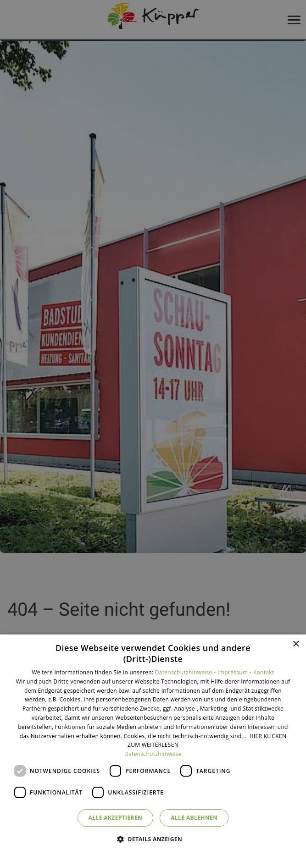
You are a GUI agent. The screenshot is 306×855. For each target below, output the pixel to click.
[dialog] (153, 744)
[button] (153, 838)
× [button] (295, 644)
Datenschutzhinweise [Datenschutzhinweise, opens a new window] (153, 754)
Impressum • (235, 672)
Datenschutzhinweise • (186, 672)
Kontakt (263, 672)
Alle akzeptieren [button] (116, 818)
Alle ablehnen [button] (194, 818)
